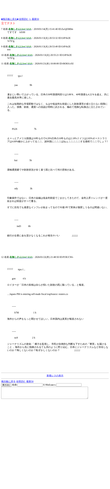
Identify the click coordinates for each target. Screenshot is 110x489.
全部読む (24, 19)
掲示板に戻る (8, 381)
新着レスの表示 (55, 375)
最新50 (35, 19)
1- (30, 19)
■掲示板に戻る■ (9, 19)
